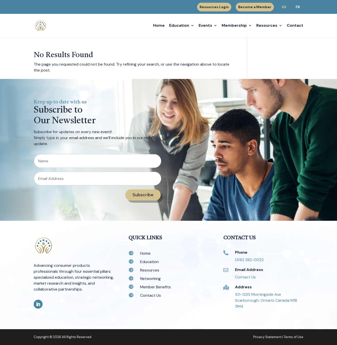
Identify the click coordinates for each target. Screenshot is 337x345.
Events (205, 26)
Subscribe (143, 195)
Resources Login (214, 7)
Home (159, 26)
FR (298, 7)
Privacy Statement (267, 337)
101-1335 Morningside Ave (258, 294)
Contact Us (245, 277)
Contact (295, 26)
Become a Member (254, 7)
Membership (234, 26)
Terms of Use (293, 337)
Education (179, 26)
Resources (266, 26)
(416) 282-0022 (249, 259)
